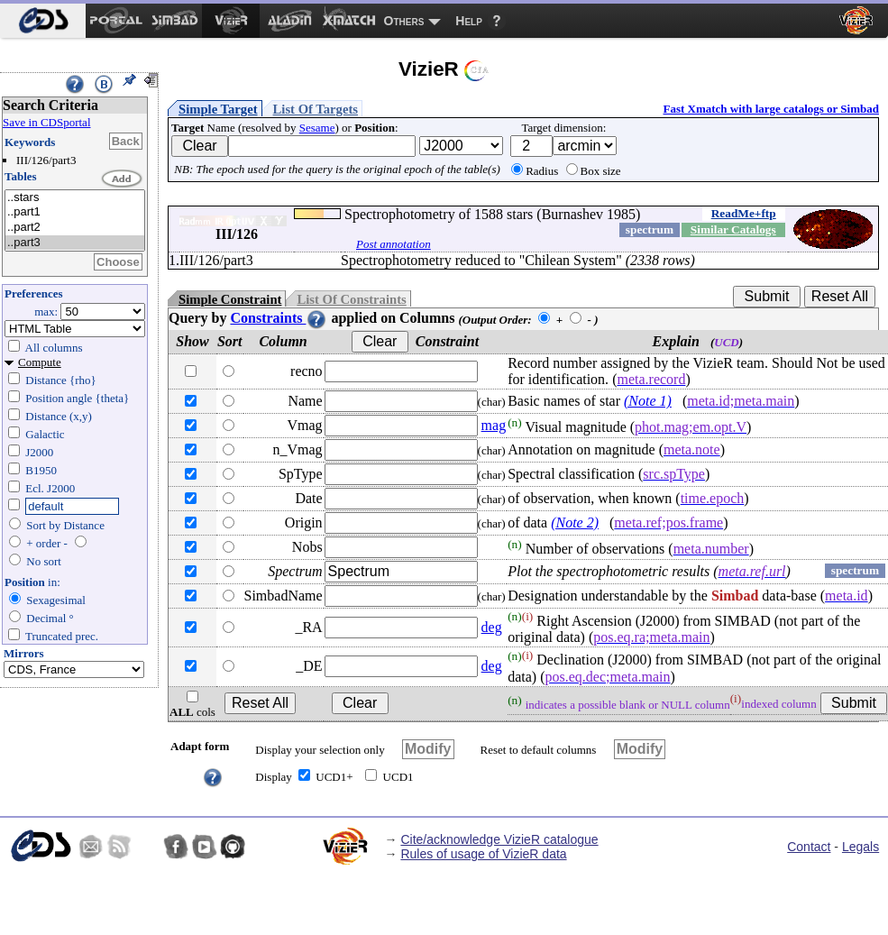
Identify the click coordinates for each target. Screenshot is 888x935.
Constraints (278, 317)
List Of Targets (315, 109)
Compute (39, 362)
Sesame (317, 127)
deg (491, 627)
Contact (808, 846)
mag (494, 425)
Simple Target (218, 109)
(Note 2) (575, 522)
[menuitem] (43, 21)
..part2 (74, 227)
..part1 (74, 212)
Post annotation (393, 244)
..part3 (74, 243)
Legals (860, 846)
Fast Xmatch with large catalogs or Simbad (771, 108)
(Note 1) (648, 400)
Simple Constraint (230, 299)
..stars (74, 198)
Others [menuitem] (404, 21)
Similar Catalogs (733, 229)
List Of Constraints (351, 299)
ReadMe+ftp (743, 213)
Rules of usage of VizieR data (483, 854)
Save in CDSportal (47, 122)
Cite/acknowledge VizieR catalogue (499, 839)
